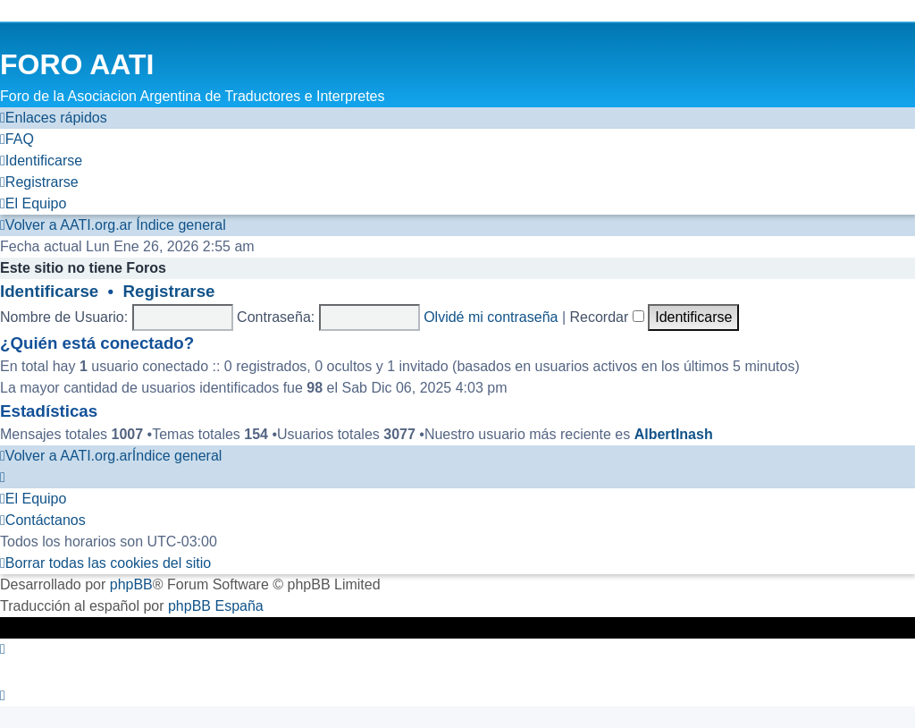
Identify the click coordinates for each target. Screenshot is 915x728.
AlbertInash (673, 434)
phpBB (131, 584)
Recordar (607, 317)
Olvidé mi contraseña (491, 317)
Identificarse (49, 291)
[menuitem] (17, 139)
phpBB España (216, 606)
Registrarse (169, 291)
